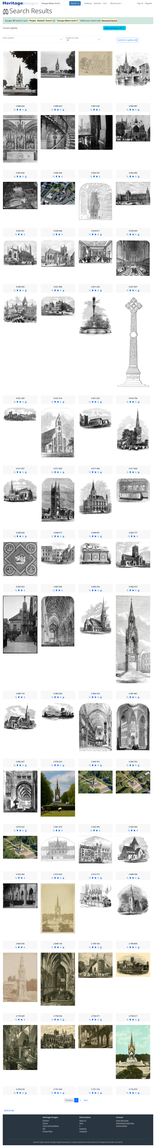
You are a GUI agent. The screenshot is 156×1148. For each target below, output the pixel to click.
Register (148, 3)
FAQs (81, 1123)
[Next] (85, 1100)
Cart (105, 3)
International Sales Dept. (125, 1123)
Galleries (88, 3)
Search (75, 3)
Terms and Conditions (51, 1126)
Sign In (140, 3)
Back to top (9, 1110)
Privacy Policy (48, 1131)
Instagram (83, 1131)
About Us (82, 1120)
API (44, 1129)
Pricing (45, 1123)
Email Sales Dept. (122, 1120)
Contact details (121, 1126)
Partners (97, 3)
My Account (115, 3)
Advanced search (114, 28)
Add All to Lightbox (127, 40)
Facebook (82, 1129)
